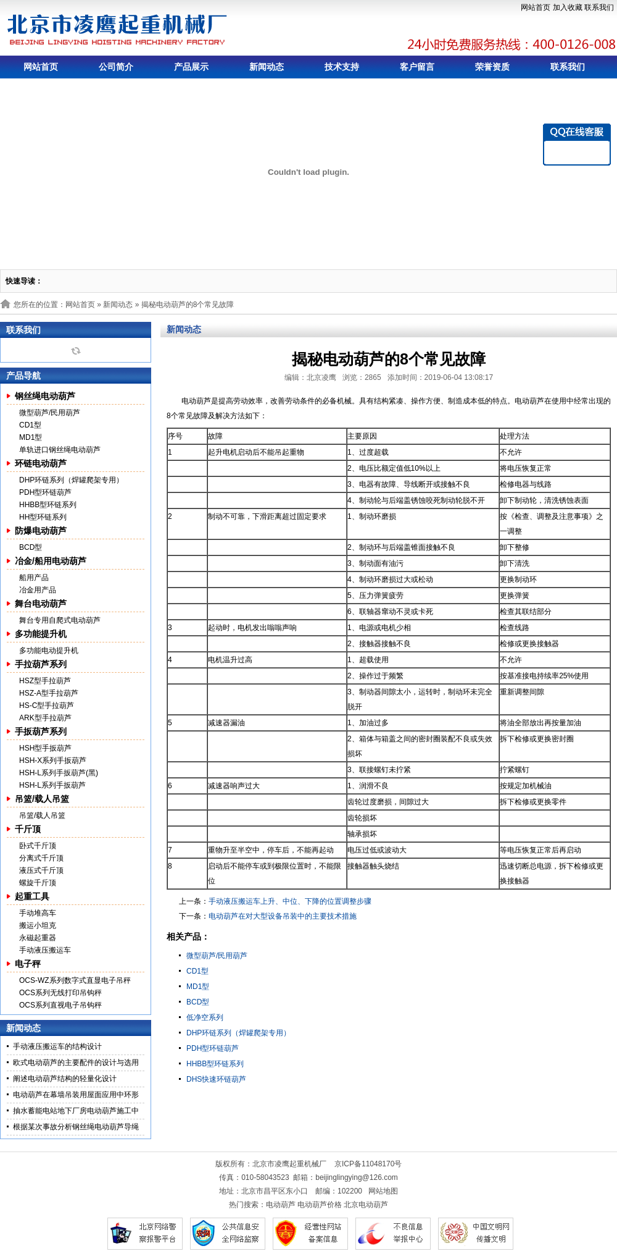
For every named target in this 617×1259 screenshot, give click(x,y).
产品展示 (191, 67)
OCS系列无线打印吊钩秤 (60, 992)
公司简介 (116, 67)
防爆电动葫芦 (41, 531)
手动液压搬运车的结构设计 (57, 1046)
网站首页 (535, 7)
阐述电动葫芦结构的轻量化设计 (65, 1078)
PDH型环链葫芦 (45, 492)
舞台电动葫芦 (41, 603)
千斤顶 (28, 829)
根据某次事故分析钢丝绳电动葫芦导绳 (76, 1126)
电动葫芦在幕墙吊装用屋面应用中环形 (76, 1094)
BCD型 (30, 547)
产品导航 (23, 376)
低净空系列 (204, 1017)
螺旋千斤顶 (37, 882)
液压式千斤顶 (41, 870)
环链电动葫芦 (41, 463)
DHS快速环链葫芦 (216, 1079)
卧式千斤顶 (37, 845)
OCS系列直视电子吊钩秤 (60, 1005)
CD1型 (30, 425)
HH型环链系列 (43, 517)
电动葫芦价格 (319, 1204)
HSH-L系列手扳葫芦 (52, 785)
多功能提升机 (41, 634)
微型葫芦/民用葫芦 (49, 412)
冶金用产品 (37, 590)
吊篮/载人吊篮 (42, 799)
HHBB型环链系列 (48, 504)
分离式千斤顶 (41, 858)
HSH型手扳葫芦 (45, 748)
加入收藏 (567, 7)
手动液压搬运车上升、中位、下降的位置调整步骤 (290, 901)
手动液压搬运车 (45, 950)
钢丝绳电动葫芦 (45, 396)
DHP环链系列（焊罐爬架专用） (71, 480)
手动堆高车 (37, 913)
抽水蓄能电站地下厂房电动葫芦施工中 (76, 1110)
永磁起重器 (37, 937)
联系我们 (599, 7)
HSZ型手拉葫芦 (45, 680)
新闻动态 (266, 67)
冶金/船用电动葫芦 (50, 561)
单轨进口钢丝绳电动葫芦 (60, 449)
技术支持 (342, 67)
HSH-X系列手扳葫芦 (52, 760)
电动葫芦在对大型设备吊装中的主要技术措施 (283, 916)
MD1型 (30, 437)
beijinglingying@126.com (356, 1177)
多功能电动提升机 (48, 650)
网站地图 (383, 1191)
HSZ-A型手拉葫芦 (48, 693)
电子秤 (28, 964)
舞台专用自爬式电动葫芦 (60, 620)
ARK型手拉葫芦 (45, 718)
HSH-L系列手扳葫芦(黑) (58, 772)
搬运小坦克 (37, 925)
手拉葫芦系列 (41, 664)
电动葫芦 (281, 1204)
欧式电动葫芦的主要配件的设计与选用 (76, 1062)
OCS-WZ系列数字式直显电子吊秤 (75, 980)
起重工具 (32, 896)
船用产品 (34, 577)
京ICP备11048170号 (368, 1164)
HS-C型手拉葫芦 (46, 705)
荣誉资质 (492, 67)
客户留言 (417, 67)
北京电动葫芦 (366, 1204)
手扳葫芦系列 (41, 731)
